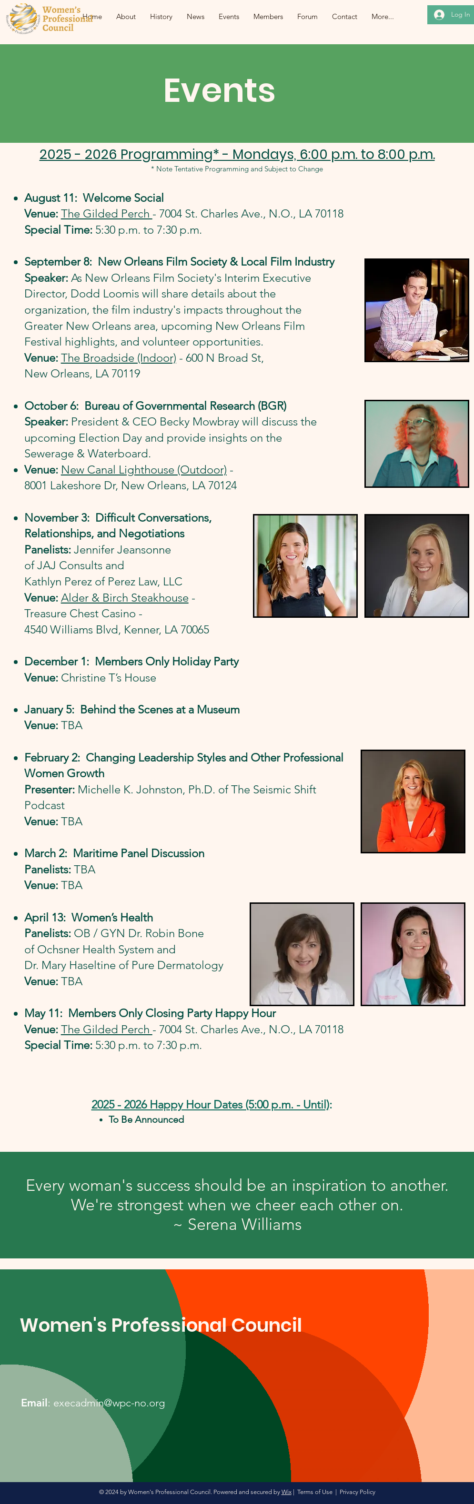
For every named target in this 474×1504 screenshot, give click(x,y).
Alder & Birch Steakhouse (125, 597)
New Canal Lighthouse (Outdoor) (144, 469)
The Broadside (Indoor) (118, 358)
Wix (287, 1491)
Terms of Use (315, 1491)
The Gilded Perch (106, 213)
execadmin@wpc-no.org (109, 1402)
